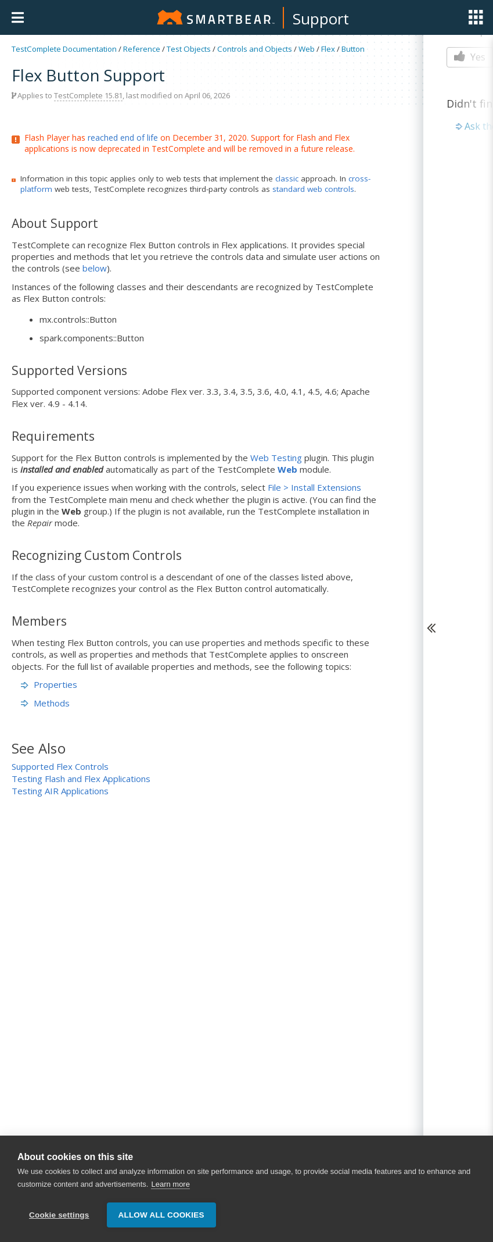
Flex (328, 49)
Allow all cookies (161, 1216)
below (94, 268)
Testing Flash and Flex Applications (81, 778)
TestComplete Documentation (64, 49)
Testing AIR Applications (60, 791)
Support (321, 18)
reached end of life (123, 137)
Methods (45, 703)
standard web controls (313, 189)
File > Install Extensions (314, 487)
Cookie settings (59, 1216)
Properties (49, 684)
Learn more (170, 1186)
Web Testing (276, 457)
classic (286, 178)
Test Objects (189, 49)
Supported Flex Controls (60, 766)
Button (353, 49)
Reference (141, 49)
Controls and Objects (254, 49)
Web (306, 49)
